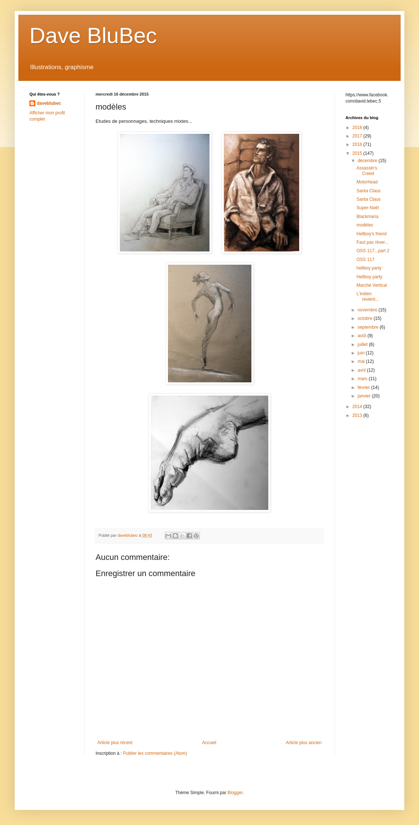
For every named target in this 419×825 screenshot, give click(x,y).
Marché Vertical (372, 285)
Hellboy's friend (372, 233)
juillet (363, 344)
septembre (369, 327)
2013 (358, 415)
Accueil (209, 742)
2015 (358, 153)
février (364, 387)
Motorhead (367, 182)
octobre (365, 318)
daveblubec (49, 103)
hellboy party (369, 268)
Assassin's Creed (367, 170)
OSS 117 (366, 259)
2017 (358, 136)
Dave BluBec (93, 35)
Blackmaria (367, 216)
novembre (368, 309)
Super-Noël (368, 207)
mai (362, 361)
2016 (358, 144)
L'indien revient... (368, 296)
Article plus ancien (304, 742)
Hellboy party (369, 276)
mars (363, 378)
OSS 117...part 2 (373, 250)
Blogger (235, 792)
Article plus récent (114, 742)
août (363, 335)
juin (362, 353)
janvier (365, 396)
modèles (365, 225)
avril (362, 370)
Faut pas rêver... (372, 242)
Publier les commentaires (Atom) (155, 753)
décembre (368, 160)
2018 (358, 127)
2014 (358, 406)
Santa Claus (368, 190)
